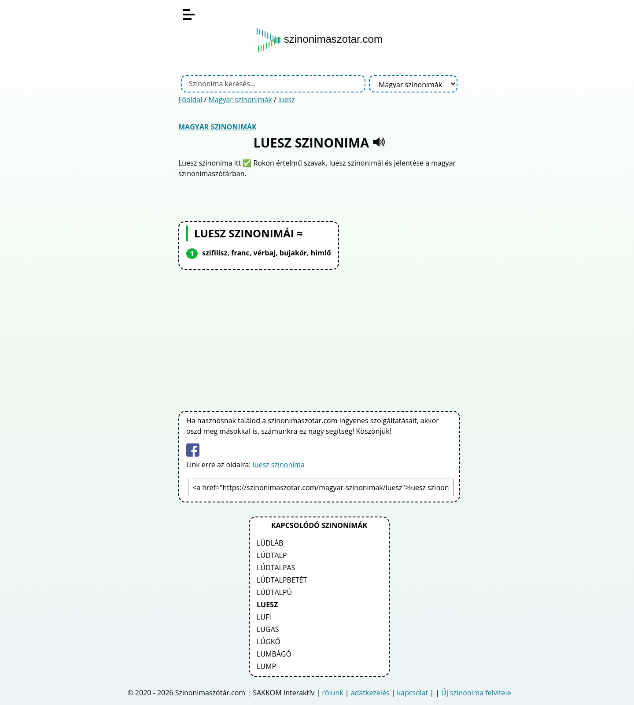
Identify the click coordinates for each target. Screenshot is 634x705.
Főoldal (190, 99)
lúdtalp (272, 555)
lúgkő (268, 641)
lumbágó (274, 654)
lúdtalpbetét (282, 580)
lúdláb (270, 543)
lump (266, 666)
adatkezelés (370, 693)
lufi (264, 617)
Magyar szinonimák (240, 99)
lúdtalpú (274, 592)
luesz (286, 99)
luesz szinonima (279, 464)
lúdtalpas (276, 567)
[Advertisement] (319, 338)
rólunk (332, 693)
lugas (268, 629)
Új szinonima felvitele (476, 693)
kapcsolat (412, 693)
